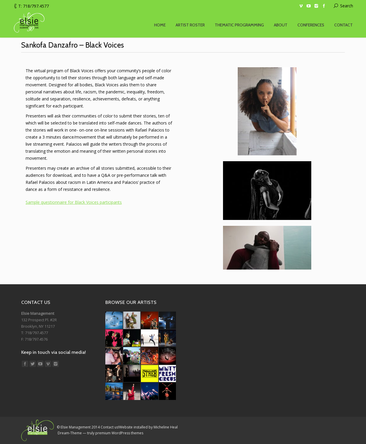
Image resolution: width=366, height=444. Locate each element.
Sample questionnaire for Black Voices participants (74, 202)
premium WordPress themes (119, 432)
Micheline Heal (166, 427)
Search (346, 6)
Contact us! (110, 427)
